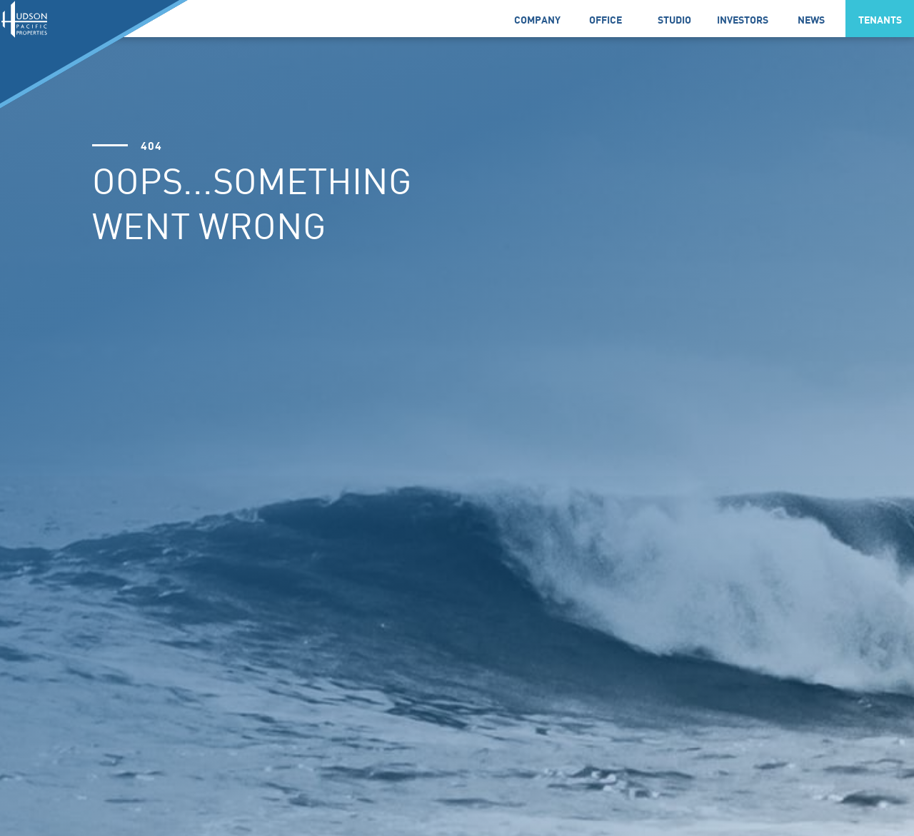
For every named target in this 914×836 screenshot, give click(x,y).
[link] (605, 18)
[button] (537, 18)
